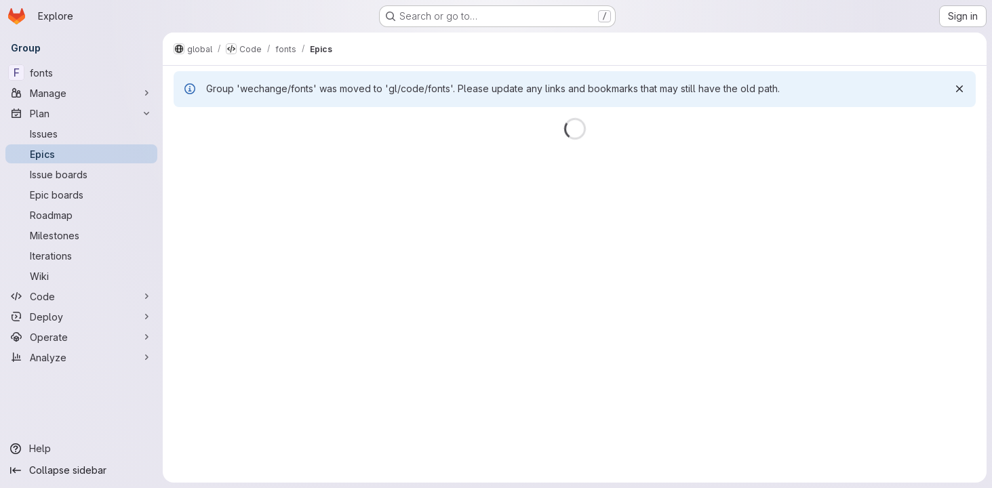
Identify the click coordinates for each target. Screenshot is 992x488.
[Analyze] (81, 357)
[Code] (81, 296)
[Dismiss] (959, 89)
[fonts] (81, 72)
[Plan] (81, 113)
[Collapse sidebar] (81, 470)
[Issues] (81, 133)
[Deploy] (81, 316)
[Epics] (81, 153)
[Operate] (81, 336)
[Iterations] (81, 255)
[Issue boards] (81, 174)
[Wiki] (81, 275)
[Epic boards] (81, 194)
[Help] (81, 448)
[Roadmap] (81, 214)
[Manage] (81, 92)
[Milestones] (81, 235)
